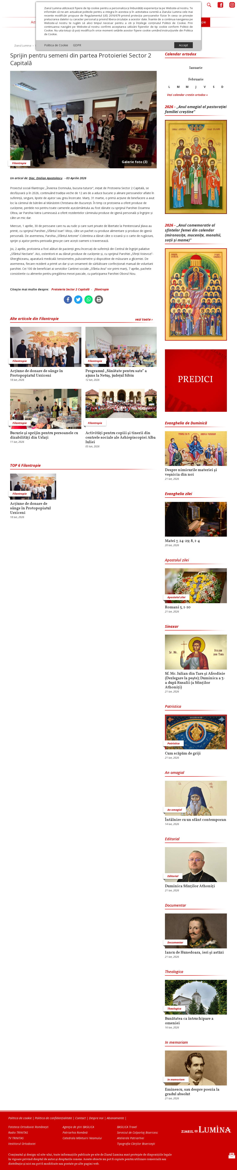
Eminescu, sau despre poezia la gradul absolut (192, 1092)
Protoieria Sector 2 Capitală (70, 289)
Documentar (175, 905)
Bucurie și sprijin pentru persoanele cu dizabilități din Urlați (44, 435)
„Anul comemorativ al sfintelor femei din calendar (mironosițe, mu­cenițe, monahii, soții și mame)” (193, 232)
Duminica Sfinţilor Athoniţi (190, 886)
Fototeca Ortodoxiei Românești (28, 1127)
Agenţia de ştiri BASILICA (78, 1127)
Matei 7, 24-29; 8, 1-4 (182, 541)
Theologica (174, 971)
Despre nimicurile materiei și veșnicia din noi (191, 472)
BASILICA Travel (127, 1127)
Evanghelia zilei (178, 493)
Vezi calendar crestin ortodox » (187, 95)
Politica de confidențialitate (53, 1118)
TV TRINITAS (16, 1138)
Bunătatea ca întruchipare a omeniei (189, 1021)
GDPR (77, 45)
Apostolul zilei (177, 560)
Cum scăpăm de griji (183, 753)
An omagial (174, 772)
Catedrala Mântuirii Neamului (82, 1138)
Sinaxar (172, 626)
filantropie (102, 289)
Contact (80, 1118)
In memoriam (176, 1042)
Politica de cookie (20, 1118)
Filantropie (19, 163)
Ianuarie (196, 68)
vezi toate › (144, 319)
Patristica (173, 706)
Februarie (196, 79)
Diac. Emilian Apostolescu (45, 178)
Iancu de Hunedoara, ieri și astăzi (194, 952)
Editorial (172, 838)
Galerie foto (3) (134, 162)
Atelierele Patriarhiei (130, 1138)
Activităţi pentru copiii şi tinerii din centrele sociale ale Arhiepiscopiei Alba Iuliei (120, 438)
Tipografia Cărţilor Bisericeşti (136, 1144)
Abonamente (115, 1118)
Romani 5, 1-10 (178, 607)
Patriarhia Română (75, 1132)
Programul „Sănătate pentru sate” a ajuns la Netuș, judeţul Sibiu (116, 373)
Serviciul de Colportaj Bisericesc (137, 1132)
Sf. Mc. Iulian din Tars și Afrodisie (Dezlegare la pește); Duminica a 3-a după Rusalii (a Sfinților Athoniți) (195, 681)
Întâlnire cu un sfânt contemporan (195, 820)
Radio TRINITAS (18, 1132)
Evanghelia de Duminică (186, 422)
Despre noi (96, 1118)
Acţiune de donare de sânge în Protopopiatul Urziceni (36, 373)
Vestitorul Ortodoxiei (22, 1144)
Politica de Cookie (56, 45)
